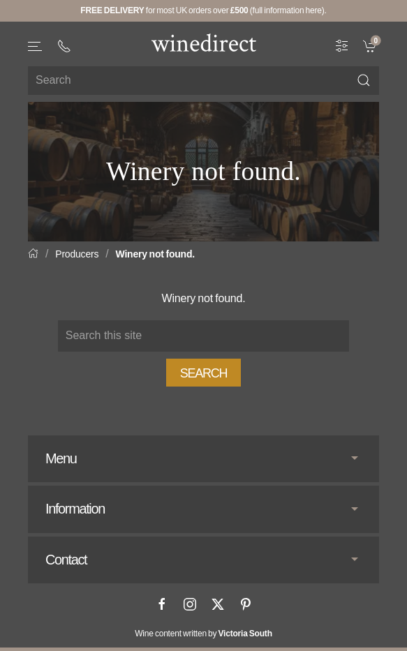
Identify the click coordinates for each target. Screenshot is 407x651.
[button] (35, 46)
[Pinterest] (246, 604)
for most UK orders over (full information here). (203, 10)
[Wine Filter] (342, 44)
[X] (218, 604)
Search (204, 373)
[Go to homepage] (203, 42)
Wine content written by (203, 633)
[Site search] (203, 80)
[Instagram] (190, 604)
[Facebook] (162, 604)
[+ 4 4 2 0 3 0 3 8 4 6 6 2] (64, 46)
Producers (76, 254)
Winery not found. (155, 254)
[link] (371, 44)
